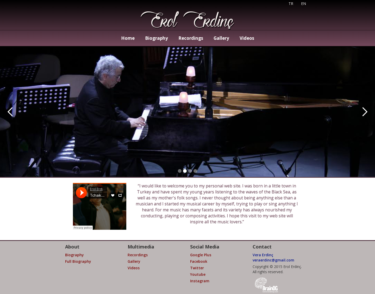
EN (303, 3)
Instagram (199, 280)
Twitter (197, 267)
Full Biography (78, 261)
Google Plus (200, 254)
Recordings (190, 38)
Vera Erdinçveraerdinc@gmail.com (273, 257)
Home (128, 38)
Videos (247, 38)
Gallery (221, 38)
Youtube (197, 274)
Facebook (198, 261)
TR (291, 3)
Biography (156, 38)
